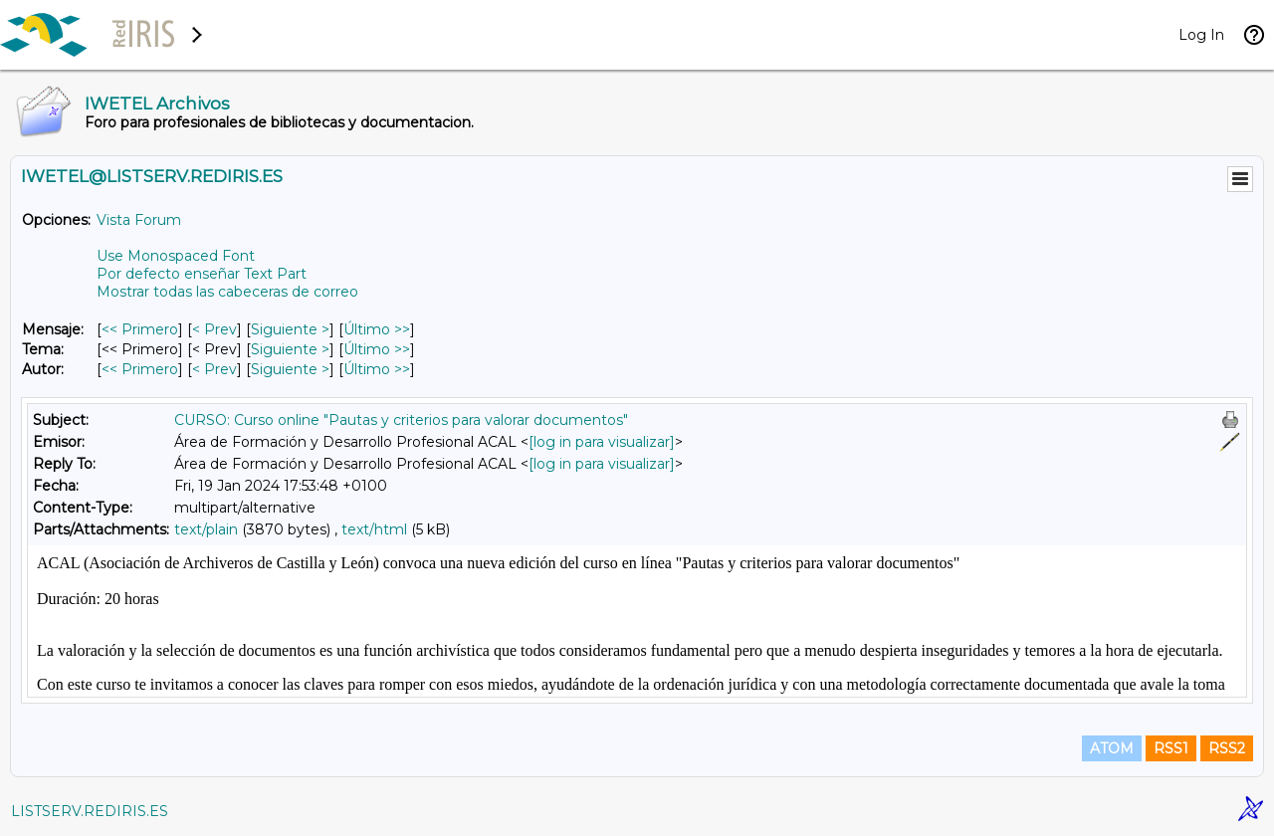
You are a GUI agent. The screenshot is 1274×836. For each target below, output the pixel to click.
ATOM (1112, 748)
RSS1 (1171, 748)
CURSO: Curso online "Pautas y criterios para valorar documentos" (401, 420)
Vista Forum (139, 220)
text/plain (206, 529)
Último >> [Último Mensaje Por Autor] (376, 369)
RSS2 (1226, 748)
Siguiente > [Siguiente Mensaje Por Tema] (290, 349)
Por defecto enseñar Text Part (202, 274)
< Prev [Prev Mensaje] (214, 329)
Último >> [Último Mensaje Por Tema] (376, 349)
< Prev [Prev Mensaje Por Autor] (214, 369)
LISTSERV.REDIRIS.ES (89, 811)
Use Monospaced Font (176, 256)
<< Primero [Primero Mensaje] (140, 329)
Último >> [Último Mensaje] (376, 329)
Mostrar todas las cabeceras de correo (227, 292)
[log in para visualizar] (602, 442)
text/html (374, 529)
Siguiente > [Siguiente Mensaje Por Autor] (290, 369)
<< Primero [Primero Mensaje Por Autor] (140, 369)
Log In (1201, 35)
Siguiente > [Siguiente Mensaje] (290, 329)
